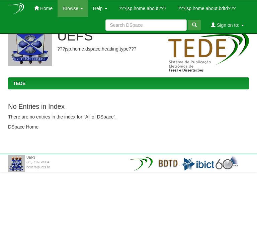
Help (100, 8)
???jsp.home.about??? (141, 8)
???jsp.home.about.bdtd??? (206, 8)
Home (43, 8)
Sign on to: (227, 25)
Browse (73, 8)
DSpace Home (23, 127)
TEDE (19, 83)
